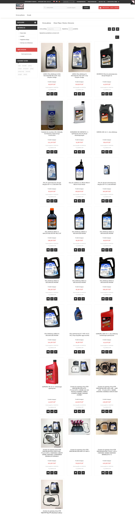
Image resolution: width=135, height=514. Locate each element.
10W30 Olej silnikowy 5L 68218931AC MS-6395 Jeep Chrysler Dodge (79, 75)
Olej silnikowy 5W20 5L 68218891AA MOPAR (52, 281)
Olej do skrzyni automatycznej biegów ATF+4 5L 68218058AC (107, 183)
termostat (28, 71)
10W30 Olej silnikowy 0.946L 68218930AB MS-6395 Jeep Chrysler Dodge (52, 75)
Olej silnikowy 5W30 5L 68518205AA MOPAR (107, 281)
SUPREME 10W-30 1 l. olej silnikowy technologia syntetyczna (107, 334)
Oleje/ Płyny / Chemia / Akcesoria (64, 23)
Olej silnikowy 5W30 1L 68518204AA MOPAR (79, 281)
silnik (19, 65)
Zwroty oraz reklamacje (26, 43)
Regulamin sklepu (24, 39)
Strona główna (20, 15)
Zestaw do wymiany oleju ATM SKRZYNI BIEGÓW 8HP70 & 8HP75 (79, 437)
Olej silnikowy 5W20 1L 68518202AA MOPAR (107, 232)
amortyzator (25, 68)
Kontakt (22, 36)
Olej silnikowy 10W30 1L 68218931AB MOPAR (79, 232)
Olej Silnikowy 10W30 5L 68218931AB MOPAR (51, 334)
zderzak (25, 74)
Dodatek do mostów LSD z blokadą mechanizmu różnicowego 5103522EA (51, 133)
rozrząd (19, 68)
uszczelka (24, 65)
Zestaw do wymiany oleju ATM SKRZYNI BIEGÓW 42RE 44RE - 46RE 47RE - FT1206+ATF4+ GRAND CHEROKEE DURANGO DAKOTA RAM (107, 389)
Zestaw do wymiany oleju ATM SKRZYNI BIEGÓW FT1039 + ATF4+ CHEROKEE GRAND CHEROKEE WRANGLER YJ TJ (107, 439)
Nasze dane (23, 33)
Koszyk (29, 15)
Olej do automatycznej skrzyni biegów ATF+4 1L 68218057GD (52, 183)
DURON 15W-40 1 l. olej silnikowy (107, 132)
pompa (31, 68)
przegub (20, 74)
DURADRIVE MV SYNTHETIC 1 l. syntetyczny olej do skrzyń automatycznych (79, 133)
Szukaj (86, 7)
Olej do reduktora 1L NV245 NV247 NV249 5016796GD (79, 183)
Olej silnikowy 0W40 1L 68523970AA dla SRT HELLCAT (52, 232)
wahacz (29, 65)
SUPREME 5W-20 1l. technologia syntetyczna (52, 387)
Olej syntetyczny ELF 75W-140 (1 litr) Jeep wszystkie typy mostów (79, 334)
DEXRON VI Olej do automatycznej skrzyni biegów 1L (107, 75)
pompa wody (21, 71)
